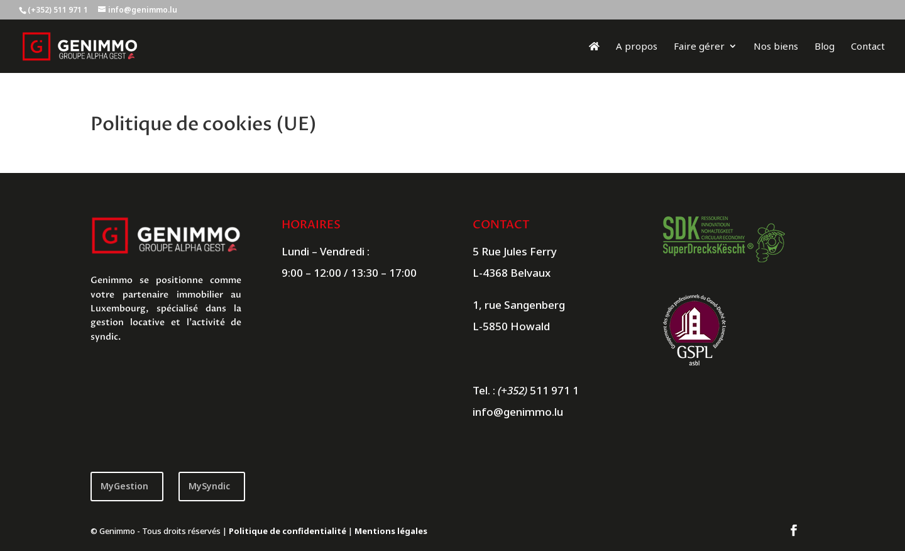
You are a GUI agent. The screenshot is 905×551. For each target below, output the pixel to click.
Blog (824, 47)
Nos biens (776, 47)
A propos (636, 47)
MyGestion (124, 486)
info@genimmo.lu (518, 411)
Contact (868, 47)
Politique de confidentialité (287, 531)
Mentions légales (390, 531)
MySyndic (209, 486)
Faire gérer (699, 47)
